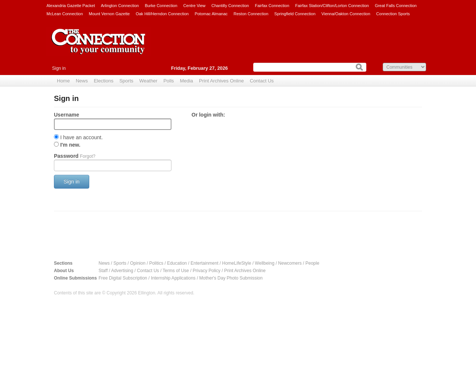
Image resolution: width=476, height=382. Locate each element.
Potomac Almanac (211, 14)
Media (186, 81)
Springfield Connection (295, 14)
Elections (103, 81)
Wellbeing (264, 263)
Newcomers (290, 263)
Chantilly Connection (230, 5)
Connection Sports (393, 14)
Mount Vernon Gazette (109, 14)
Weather (148, 81)
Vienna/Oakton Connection (345, 14)
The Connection (98, 47)
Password (74, 156)
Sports (126, 81)
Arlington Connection (120, 5)
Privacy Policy (207, 270)
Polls (168, 81)
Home (63, 81)
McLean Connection (64, 14)
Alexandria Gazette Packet (70, 5)
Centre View (194, 5)
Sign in (59, 68)
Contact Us (262, 81)
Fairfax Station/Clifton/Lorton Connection (332, 5)
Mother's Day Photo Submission (231, 278)
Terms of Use (176, 270)
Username (66, 115)
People (312, 263)
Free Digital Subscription (123, 278)
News (82, 81)
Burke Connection (161, 5)
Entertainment (205, 263)
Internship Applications (173, 278)
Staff (103, 270)
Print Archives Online (221, 81)
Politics (156, 263)
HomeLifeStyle (236, 263)
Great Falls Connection (396, 5)
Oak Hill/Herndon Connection (162, 14)
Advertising (122, 270)
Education (177, 263)
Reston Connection (251, 14)
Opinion (137, 263)
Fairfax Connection (272, 5)
